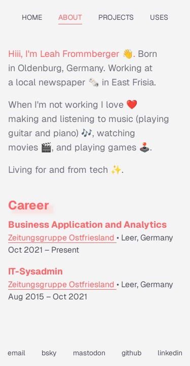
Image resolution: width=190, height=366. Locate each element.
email (16, 352)
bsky (49, 352)
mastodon (89, 352)
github (131, 352)
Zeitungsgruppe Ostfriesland (62, 237)
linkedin (170, 352)
